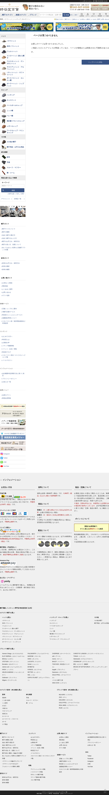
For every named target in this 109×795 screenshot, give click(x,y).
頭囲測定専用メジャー (9, 318)
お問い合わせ (105, 19)
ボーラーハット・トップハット (15, 85)
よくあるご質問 (95, 19)
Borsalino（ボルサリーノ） (10, 664)
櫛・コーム (11, 173)
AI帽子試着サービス (8, 312)
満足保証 (5, 286)
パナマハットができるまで (10, 764)
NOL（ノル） (32, 675)
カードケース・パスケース (10, 719)
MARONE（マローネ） (34, 656)
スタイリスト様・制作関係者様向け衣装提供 (13, 322)
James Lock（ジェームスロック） (12, 667)
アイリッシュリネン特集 (38, 769)
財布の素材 (5, 266)
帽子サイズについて (8, 229)
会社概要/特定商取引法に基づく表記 (13, 374)
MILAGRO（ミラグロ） (66, 694)
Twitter (5, 458)
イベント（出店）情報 (9, 349)
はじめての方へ (7, 336)
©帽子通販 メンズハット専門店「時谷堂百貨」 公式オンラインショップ (55, 793)
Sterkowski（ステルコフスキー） (83, 659)
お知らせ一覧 (6, 382)
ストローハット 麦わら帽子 (15, 57)
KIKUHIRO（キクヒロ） (66, 700)
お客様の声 (5, 342)
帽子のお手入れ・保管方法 (11, 241)
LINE (5, 462)
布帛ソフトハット (13, 46)
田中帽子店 (31, 667)
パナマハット (8, 19)
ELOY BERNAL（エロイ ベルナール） (13, 656)
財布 (8, 157)
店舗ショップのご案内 (9, 308)
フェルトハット (12, 51)
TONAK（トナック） (79, 656)
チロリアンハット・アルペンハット (15, 68)
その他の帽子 (11, 142)
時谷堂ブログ (6, 352)
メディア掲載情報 (8, 346)
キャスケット (11, 100)
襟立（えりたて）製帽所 (80, 664)
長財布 (4, 697)
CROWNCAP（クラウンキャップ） (84, 661)
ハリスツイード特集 (37, 772)
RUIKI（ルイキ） (64, 708)
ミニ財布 (5, 703)
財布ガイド (76, 19)
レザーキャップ (12, 126)
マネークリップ (7, 711)
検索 (67, 15)
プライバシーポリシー (9, 379)
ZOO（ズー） (63, 697)
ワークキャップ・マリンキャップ (15, 132)
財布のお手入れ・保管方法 (11, 263)
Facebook (90, 758)
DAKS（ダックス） (33, 659)
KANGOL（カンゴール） (35, 669)
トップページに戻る (95, 62)
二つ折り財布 (6, 700)
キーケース (5, 716)
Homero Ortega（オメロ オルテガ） (13, 653)
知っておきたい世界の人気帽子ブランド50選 (13, 248)
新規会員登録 (6, 398)
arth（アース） (56, 656)
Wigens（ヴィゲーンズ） (9, 680)
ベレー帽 (10, 116)
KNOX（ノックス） (8, 669)
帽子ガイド (68, 19)
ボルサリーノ (26, 19)
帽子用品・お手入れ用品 (15, 147)
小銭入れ (5, 708)
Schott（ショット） (33, 664)
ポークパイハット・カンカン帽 (15, 79)
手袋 (8, 162)
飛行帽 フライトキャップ (15, 121)
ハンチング (17, 19)
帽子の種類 (5, 232)
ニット (52, 628)
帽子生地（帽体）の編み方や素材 (12, 753)
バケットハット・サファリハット (15, 74)
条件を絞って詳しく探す (16, 194)
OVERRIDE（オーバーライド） (61, 653)
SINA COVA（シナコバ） (59, 683)
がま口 (4, 705)
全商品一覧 (17, 199)
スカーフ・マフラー (14, 167)
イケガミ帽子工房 (57, 680)
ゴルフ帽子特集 (35, 780)
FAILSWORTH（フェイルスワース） (39, 653)
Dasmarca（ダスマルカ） (60, 672)
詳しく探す (74, 15)
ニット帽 (10, 110)
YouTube (6, 466)
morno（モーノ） (57, 659)
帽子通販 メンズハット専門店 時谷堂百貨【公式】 (16, 608)
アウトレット (5, 199)
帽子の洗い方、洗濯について (11, 244)
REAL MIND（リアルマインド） (68, 705)
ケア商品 (5, 724)
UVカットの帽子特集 (37, 774)
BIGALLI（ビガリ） (8, 659)
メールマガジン (7, 360)
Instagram (6, 454)
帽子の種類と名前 (7, 740)
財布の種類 (5, 269)
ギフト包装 (5, 295)
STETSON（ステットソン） (10, 661)
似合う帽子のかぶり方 (9, 238)
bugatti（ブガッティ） (59, 669)
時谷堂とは (5, 339)
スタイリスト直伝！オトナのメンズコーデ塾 (13, 356)
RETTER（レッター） (34, 672)
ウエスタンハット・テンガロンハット (15, 62)
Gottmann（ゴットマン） (9, 677)
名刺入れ (5, 713)
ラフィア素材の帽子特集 (38, 777)
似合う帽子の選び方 (8, 235)
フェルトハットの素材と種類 (11, 766)
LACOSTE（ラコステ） (35, 661)
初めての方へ (60, 19)
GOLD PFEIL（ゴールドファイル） (69, 702)
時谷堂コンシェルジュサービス (12, 315)
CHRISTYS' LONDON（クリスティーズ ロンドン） (88, 653)
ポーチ (4, 721)
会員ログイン (6, 395)
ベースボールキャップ (14, 105)
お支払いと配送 (85, 19)
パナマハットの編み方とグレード (12, 761)
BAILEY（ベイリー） (58, 661)
